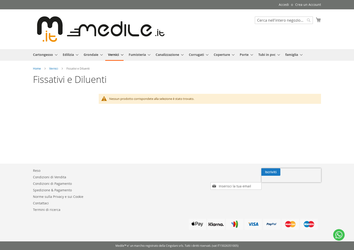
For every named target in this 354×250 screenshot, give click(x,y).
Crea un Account (308, 4)
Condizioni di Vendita (49, 177)
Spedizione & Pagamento (52, 190)
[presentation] (281, 183)
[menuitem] (44, 54)
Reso (36, 170)
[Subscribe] (311, 172)
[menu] (177, 55)
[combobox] (284, 20)
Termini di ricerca (46, 209)
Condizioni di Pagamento (52, 183)
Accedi (284, 4)
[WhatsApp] (339, 235)
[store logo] (98, 29)
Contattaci (41, 203)
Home (37, 68)
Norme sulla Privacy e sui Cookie (58, 196)
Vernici (54, 68)
